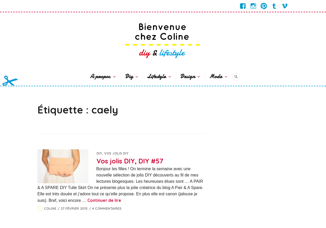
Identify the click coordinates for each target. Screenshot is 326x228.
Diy (129, 76)
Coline (50, 208)
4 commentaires (106, 208)
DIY (99, 153)
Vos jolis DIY (116, 153)
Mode (215, 76)
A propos (100, 76)
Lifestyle (156, 76)
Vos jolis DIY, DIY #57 (130, 161)
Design (187, 76)
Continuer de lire (104, 200)
